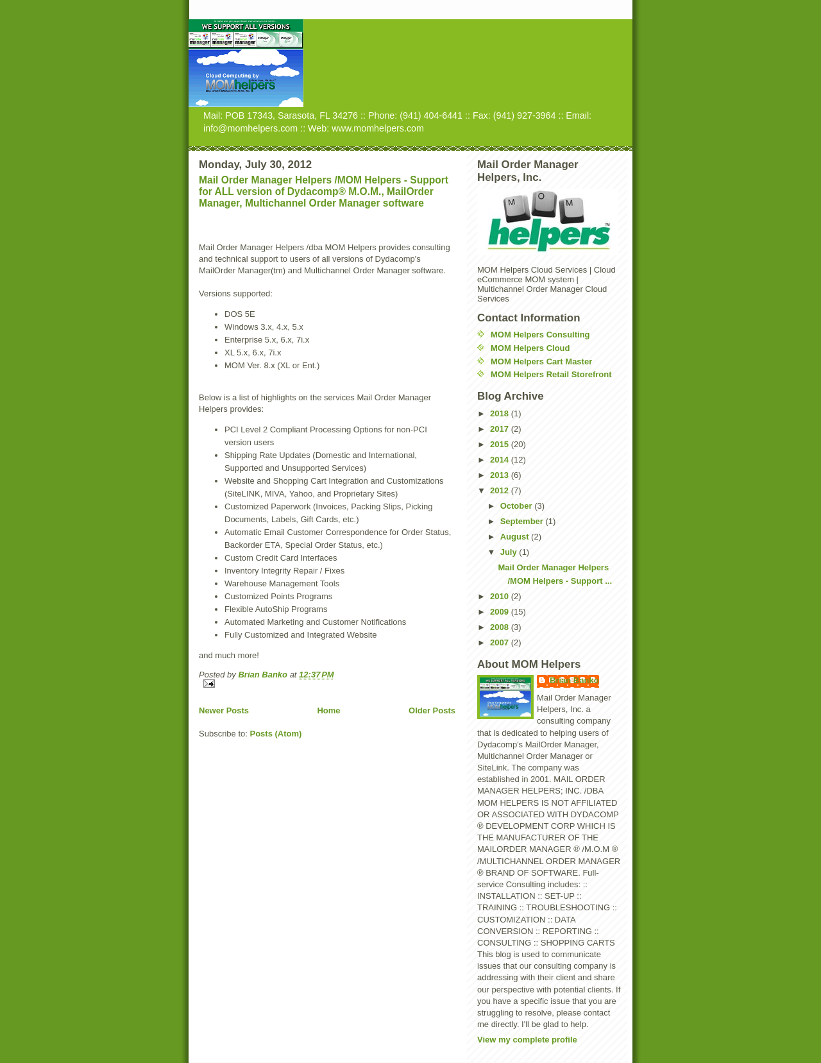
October (517, 506)
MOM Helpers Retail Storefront (551, 374)
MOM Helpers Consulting (540, 334)
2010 (500, 596)
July (510, 552)
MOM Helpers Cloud (530, 348)
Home (328, 710)
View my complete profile (527, 1039)
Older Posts (432, 710)
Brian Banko (574, 680)
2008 (500, 627)
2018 (500, 413)
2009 (500, 612)
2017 (500, 429)
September (523, 521)
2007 (500, 642)
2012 (500, 490)
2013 (500, 475)
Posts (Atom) (276, 733)
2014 (500, 459)
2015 (500, 444)
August (515, 536)
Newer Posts (224, 710)
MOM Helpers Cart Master (541, 361)
